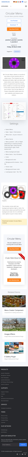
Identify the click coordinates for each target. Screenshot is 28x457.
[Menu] (26, 6)
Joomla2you (4, 432)
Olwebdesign (4, 430)
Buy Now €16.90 (14, 29)
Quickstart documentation (7, 398)
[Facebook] (17, 454)
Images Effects (9, 334)
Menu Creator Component (13, 310)
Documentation (5, 400)
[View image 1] (23, 59)
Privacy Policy (4, 418)
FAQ (2, 396)
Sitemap (25, 452)
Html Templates (5, 377)
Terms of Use (4, 415)
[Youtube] (22, 454)
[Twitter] (19, 454)
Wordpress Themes (5, 375)
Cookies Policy (4, 420)
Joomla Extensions (5, 380)
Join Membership (14, 280)
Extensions (17, 51)
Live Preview (14, 20)
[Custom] (25, 454)
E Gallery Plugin (10, 357)
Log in (24, 2)
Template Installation (6, 408)
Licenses (3, 422)
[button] (10, 67)
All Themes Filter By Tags (7, 382)
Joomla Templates (5, 373)
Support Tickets (5, 391)
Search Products (5, 384)
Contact (3, 394)
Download (14, 25)
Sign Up (23, 444)
